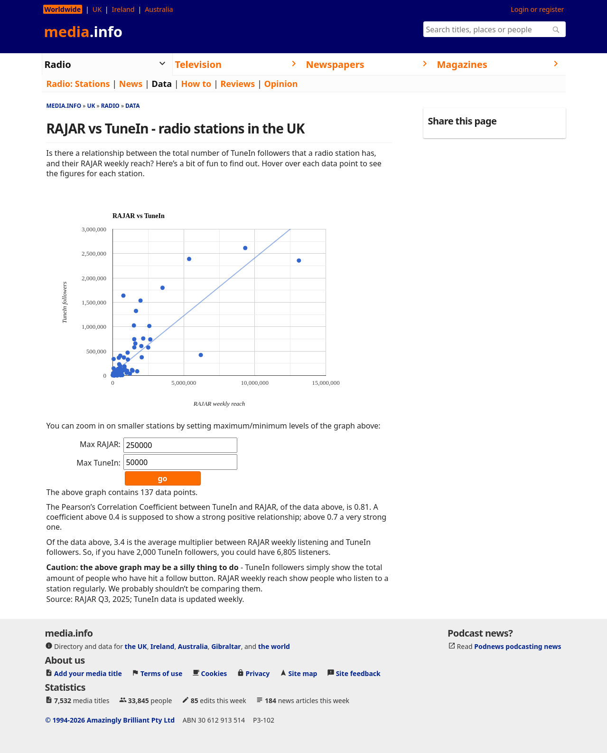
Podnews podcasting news (517, 646)
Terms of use (161, 673)
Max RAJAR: (100, 444)
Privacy (258, 673)
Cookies (214, 673)
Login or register (537, 9)
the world (274, 646)
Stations (92, 83)
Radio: (60, 83)
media (83, 31)
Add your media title (88, 673)
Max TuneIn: (98, 463)
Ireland (123, 9)
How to (196, 83)
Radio (110, 106)
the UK (136, 646)
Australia (159, 9)
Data (162, 83)
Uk (91, 106)
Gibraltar (226, 646)
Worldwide (63, 9)
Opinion (281, 83)
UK (97, 9)
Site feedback (358, 673)
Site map (303, 673)
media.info (64, 106)
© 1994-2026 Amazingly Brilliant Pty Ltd (110, 719)
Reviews (238, 83)
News (130, 83)
